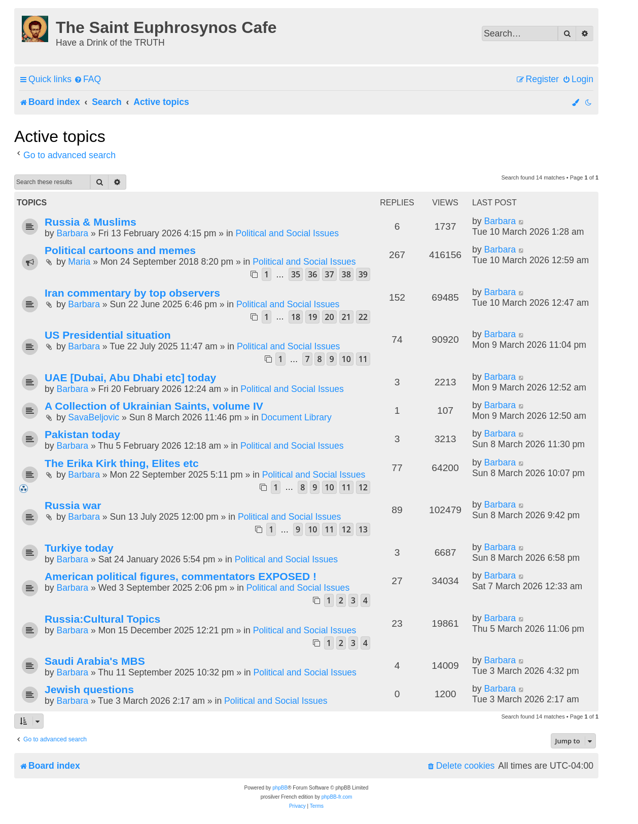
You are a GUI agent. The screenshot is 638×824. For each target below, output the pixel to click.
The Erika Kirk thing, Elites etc (122, 463)
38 (346, 274)
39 (363, 274)
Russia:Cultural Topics (102, 619)
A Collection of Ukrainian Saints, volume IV (154, 406)
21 (346, 317)
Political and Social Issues (287, 233)
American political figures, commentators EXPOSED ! (180, 576)
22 (363, 317)
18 (295, 317)
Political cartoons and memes (120, 250)
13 (363, 529)
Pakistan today (82, 434)
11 (363, 359)
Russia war (73, 505)
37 (329, 274)
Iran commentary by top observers (132, 293)
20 (329, 317)
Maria (79, 262)
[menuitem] (87, 79)
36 (312, 274)
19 (312, 317)
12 (363, 487)
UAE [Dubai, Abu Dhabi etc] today (130, 377)
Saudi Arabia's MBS (95, 661)
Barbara (72, 233)
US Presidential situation (108, 335)
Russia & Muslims (90, 222)
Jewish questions (89, 689)
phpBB (280, 788)
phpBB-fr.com (337, 797)
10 (346, 359)
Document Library (296, 417)
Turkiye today (79, 548)
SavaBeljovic (93, 417)
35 (295, 274)
